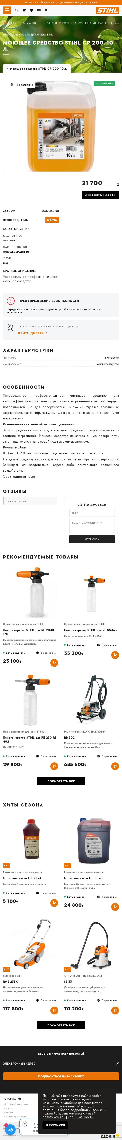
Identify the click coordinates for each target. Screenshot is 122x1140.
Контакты (9, 1112)
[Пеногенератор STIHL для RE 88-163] (93, 568)
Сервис (8, 1108)
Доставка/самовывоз (16, 1104)
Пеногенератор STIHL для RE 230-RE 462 (30, 739)
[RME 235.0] (32, 920)
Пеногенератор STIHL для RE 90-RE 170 (29, 632)
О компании (12, 1098)
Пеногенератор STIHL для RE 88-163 (90, 630)
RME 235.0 (10, 981)
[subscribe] (61, 1064)
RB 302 (69, 737)
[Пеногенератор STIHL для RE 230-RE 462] (32, 676)
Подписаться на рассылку (61, 1076)
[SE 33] (93, 920)
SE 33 (68, 981)
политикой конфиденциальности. (68, 1116)
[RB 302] (93, 676)
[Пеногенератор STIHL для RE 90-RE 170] (32, 568)
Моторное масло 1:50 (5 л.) (83, 878)
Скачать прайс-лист (15, 1116)
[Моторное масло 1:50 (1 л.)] (32, 816)
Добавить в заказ (100, 195)
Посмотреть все (61, 781)
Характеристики (16, 229)
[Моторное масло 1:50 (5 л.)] (93, 816)
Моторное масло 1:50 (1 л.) (22, 878)
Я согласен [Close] (55, 1125)
